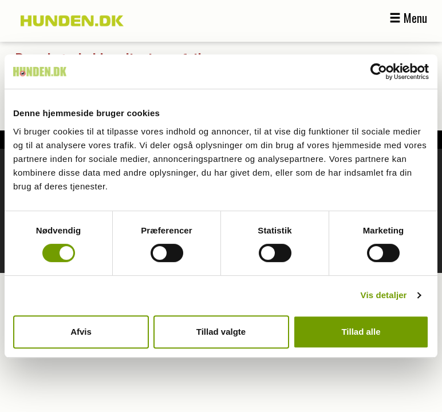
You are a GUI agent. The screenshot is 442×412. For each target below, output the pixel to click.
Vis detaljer (384, 295)
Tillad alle (360, 331)
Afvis (81, 331)
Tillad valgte (221, 331)
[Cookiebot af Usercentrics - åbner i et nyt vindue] (379, 71)
